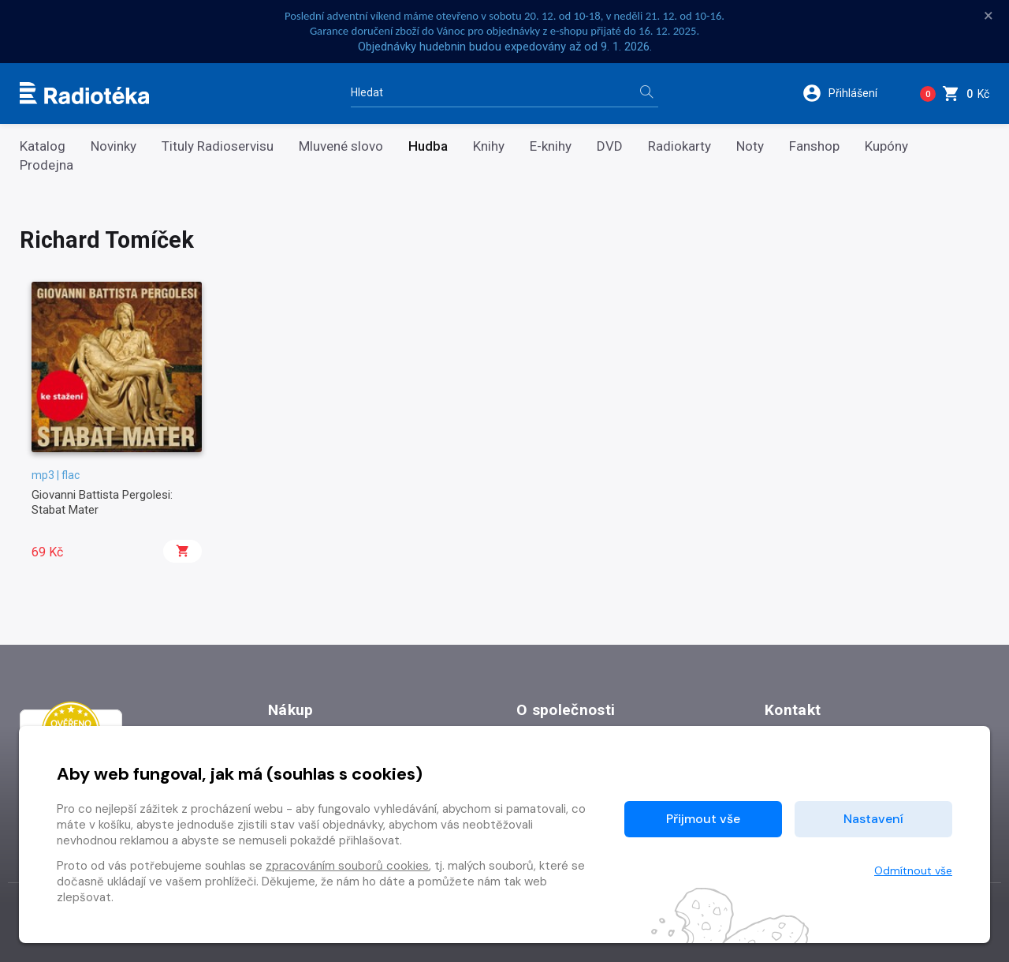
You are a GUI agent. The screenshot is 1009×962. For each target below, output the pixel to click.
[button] (850, 93)
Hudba (428, 146)
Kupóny (886, 146)
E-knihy (551, 146)
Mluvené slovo (341, 146)
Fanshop (814, 146)
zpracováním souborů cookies (347, 866)
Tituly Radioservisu (218, 146)
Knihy (488, 146)
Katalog (42, 146)
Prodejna (46, 165)
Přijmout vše (703, 818)
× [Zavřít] (988, 15)
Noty (750, 146)
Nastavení (873, 818)
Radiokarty (679, 146)
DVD (610, 146)
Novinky (113, 146)
